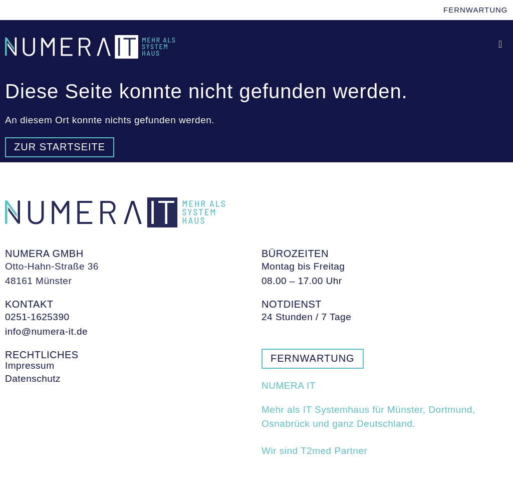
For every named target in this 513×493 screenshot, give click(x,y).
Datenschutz (33, 379)
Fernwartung (475, 10)
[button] (500, 44)
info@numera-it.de (46, 331)
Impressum (29, 366)
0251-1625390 (37, 317)
